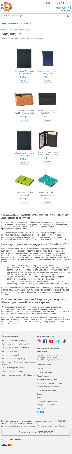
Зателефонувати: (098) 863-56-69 (36, 432)
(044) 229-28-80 (61, 421)
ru (38, 412)
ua (42, 412)
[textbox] (34, 16)
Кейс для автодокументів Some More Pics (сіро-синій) (24, 155)
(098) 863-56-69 (57, 3)
